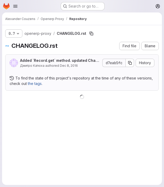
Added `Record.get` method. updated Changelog (59, 60)
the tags (35, 83)
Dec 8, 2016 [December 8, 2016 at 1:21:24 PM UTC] (69, 66)
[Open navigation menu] (15, 6)
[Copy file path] (91, 33)
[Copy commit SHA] (130, 63)
